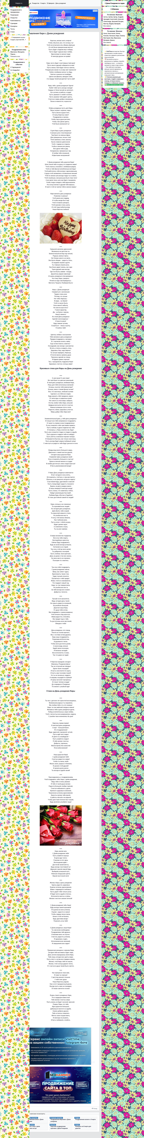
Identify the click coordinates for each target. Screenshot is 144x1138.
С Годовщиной (25, 67)
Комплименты (25, 20)
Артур (115, 17)
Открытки (23, 18)
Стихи (22, 32)
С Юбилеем (115, 9)
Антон (105, 17)
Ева (112, 38)
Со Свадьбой (24, 70)
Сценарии (23, 23)
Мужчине (23, 52)
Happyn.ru (28, 3)
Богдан (120, 21)
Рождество (54, 3)
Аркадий (106, 19)
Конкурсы (23, 26)
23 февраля (69, 3)
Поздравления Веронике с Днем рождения (68, 1102)
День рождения (79, 3)
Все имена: (107, 26)
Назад (94, 1090)
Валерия (106, 40)
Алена (118, 33)
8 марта (61, 3)
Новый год (45, 3)
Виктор (105, 24)
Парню (22, 54)
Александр (107, 21)
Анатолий (113, 19)
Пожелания (24, 15)
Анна (105, 33)
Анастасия (111, 33)
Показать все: (25, 56)
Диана (112, 40)
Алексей (120, 19)
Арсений (115, 21)
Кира (117, 36)
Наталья (112, 36)
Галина (122, 36)
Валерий (117, 24)
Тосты (22, 29)
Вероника (117, 38)
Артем (110, 17)
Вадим (111, 24)
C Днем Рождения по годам (114, 3)
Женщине (31, 52)
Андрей (120, 17)
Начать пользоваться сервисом (114, 84)
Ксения (106, 36)
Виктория (106, 38)
